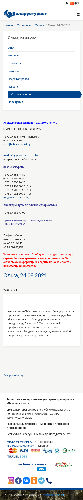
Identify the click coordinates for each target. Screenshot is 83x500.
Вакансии (13, 71)
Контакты (13, 55)
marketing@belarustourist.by (20, 155)
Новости (13, 86)
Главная (8, 25)
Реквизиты (14, 63)
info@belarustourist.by (16, 144)
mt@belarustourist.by (16, 197)
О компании (24, 25)
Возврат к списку (13, 375)
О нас (11, 47)
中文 (75, 4)
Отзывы (40, 25)
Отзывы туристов (21, 94)
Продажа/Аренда (18, 79)
